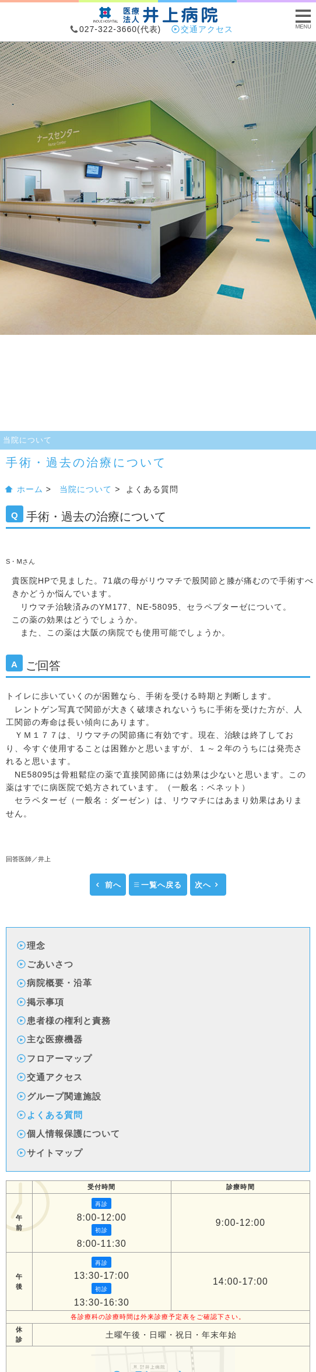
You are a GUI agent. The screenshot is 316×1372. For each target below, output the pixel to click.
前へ (107, 885)
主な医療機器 (50, 1039)
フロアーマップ (55, 1058)
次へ (207, 885)
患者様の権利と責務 (64, 1021)
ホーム (24, 489)
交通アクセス (203, 29)
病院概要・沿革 (55, 983)
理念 (31, 945)
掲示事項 (41, 1002)
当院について (27, 440)
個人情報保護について (69, 1133)
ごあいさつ (45, 964)
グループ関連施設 (59, 1096)
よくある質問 (50, 1115)
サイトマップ (50, 1153)
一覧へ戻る (157, 885)
